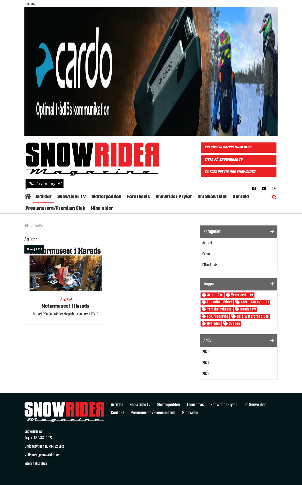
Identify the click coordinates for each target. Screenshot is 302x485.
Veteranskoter (241, 295)
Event (206, 254)
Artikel (207, 243)
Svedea (234, 324)
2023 (205, 374)
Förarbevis (210, 265)
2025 (205, 352)
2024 (205, 363)
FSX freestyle (217, 316)
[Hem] (26, 226)
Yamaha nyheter (219, 309)
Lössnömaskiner (219, 302)
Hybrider (213, 324)
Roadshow (247, 309)
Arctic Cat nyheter (254, 302)
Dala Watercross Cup (252, 316)
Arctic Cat (214, 295)
